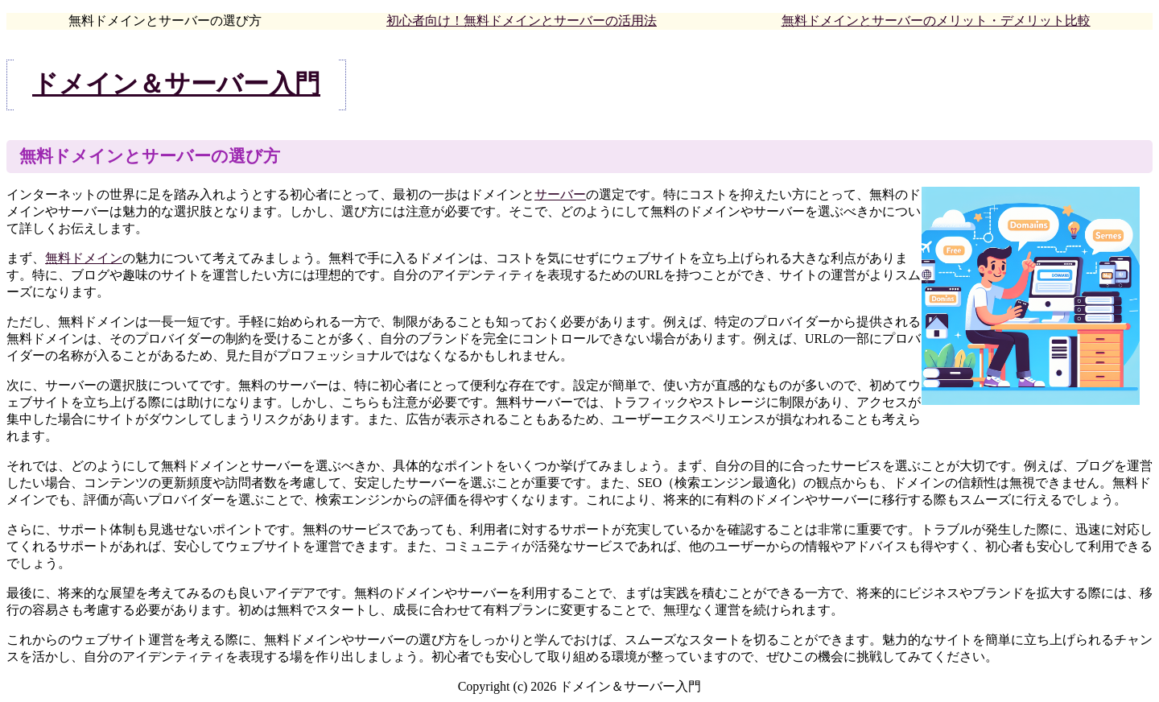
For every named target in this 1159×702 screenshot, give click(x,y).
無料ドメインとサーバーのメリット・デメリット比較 (936, 20)
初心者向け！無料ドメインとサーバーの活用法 (521, 20)
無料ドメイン (83, 258)
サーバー (560, 194)
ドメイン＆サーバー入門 (176, 83)
